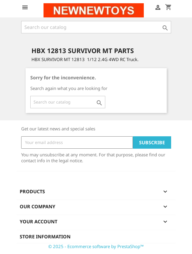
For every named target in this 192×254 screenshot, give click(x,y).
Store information (45, 236)
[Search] (96, 27)
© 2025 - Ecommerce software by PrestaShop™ (96, 246)
